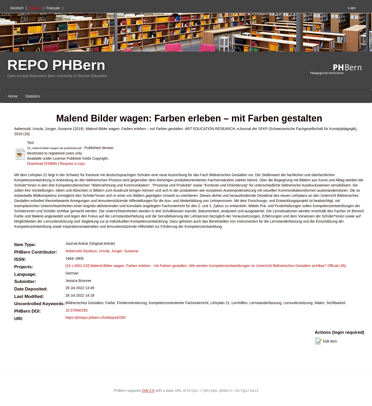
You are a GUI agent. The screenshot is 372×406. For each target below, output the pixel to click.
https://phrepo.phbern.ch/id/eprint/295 (95, 317)
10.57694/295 (76, 310)
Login (352, 8)
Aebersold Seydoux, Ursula (87, 251)
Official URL (336, 266)
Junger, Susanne (124, 251)
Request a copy (72, 163)
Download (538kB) (42, 163)
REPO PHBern (56, 65)
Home (13, 96)
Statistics (32, 96)
